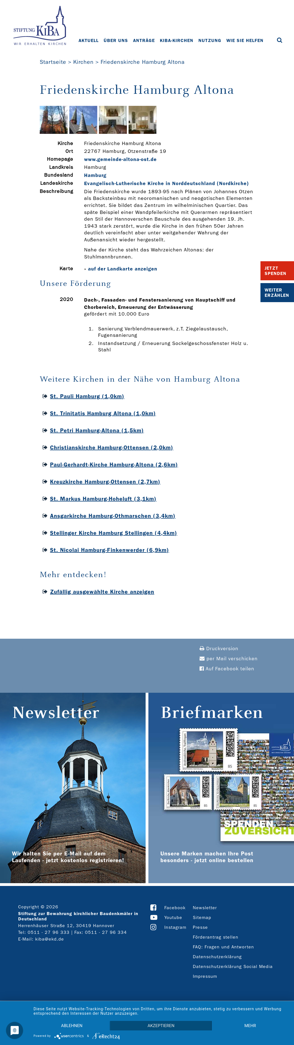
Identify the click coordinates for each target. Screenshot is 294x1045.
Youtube (173, 917)
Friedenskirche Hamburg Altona (143, 62)
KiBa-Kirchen (176, 40)
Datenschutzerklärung (217, 956)
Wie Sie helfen (245, 40)
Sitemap (202, 917)
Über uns (116, 40)
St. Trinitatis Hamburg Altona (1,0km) (103, 413)
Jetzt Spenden (275, 270)
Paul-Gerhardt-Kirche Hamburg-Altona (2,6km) (114, 464)
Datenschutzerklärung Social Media (233, 966)
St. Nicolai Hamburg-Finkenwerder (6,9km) (109, 550)
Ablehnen (71, 1025)
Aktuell (89, 40)
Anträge (144, 40)
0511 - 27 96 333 (49, 932)
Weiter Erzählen (277, 292)
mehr (250, 1025)
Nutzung (209, 40)
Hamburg (95, 175)
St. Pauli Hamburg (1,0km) (87, 396)
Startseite (53, 62)
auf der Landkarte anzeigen (122, 269)
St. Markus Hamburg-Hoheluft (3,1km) (103, 498)
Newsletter (205, 907)
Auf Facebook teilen (227, 669)
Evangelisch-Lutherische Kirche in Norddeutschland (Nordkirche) (166, 183)
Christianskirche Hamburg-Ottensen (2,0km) (111, 447)
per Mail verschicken (229, 659)
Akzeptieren (161, 1025)
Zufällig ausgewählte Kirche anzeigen (102, 591)
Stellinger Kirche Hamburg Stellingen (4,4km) (113, 533)
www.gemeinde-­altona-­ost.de (120, 159)
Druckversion (219, 649)
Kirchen (83, 62)
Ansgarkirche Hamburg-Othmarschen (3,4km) (113, 515)
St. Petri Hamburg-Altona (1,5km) (97, 430)
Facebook (175, 907)
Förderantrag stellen (215, 937)
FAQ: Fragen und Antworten (223, 947)
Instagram (175, 927)
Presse (200, 927)
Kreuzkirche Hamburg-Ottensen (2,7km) (105, 481)
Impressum (205, 976)
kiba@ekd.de (49, 939)
